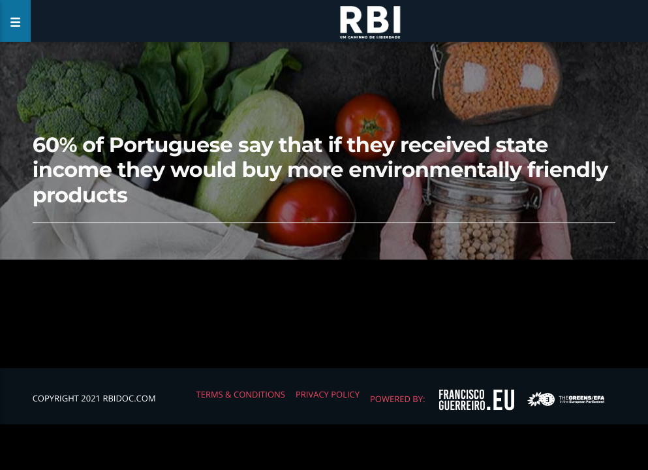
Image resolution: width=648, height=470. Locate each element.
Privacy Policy (328, 394)
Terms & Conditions (240, 394)
